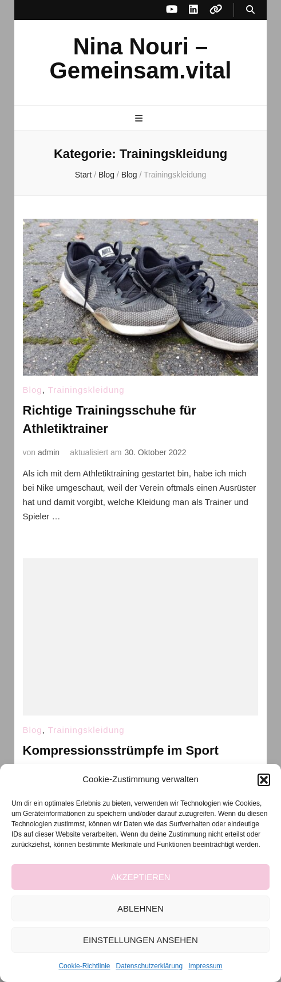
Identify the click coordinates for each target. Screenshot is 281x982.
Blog (32, 390)
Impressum (205, 966)
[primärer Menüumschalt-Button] (140, 119)
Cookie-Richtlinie (84, 966)
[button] (264, 780)
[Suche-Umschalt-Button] (250, 10)
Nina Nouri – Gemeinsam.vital (141, 58)
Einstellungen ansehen (140, 940)
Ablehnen (140, 908)
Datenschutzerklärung (149, 966)
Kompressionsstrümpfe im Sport (121, 750)
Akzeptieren (140, 877)
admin (49, 452)
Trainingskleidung (86, 390)
